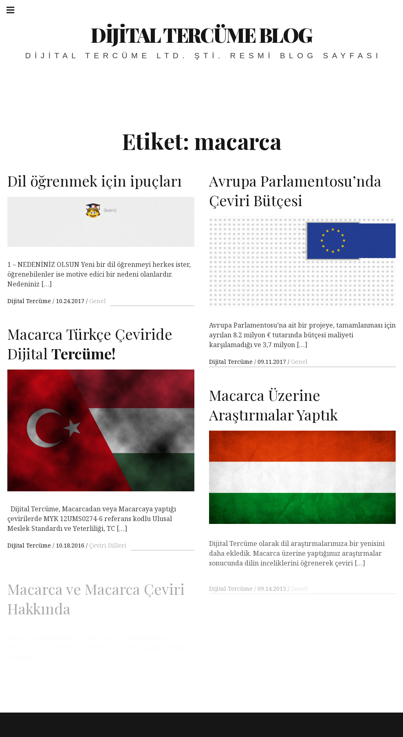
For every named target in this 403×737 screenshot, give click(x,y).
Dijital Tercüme (30, 301)
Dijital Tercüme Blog (201, 35)
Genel (97, 301)
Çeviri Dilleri (107, 552)
